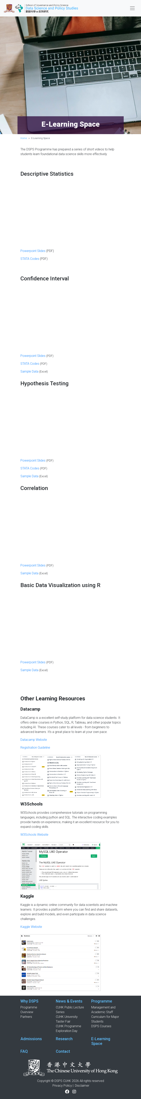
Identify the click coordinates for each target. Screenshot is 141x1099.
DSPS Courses (101, 1026)
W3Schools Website (34, 834)
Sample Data (29, 371)
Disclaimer (82, 1085)
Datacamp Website (33, 740)
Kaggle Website (31, 927)
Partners (26, 1017)
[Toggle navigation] (132, 8)
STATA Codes (29, 259)
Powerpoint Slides (32, 251)
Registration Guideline (35, 747)
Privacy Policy (62, 1085)
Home (23, 138)
